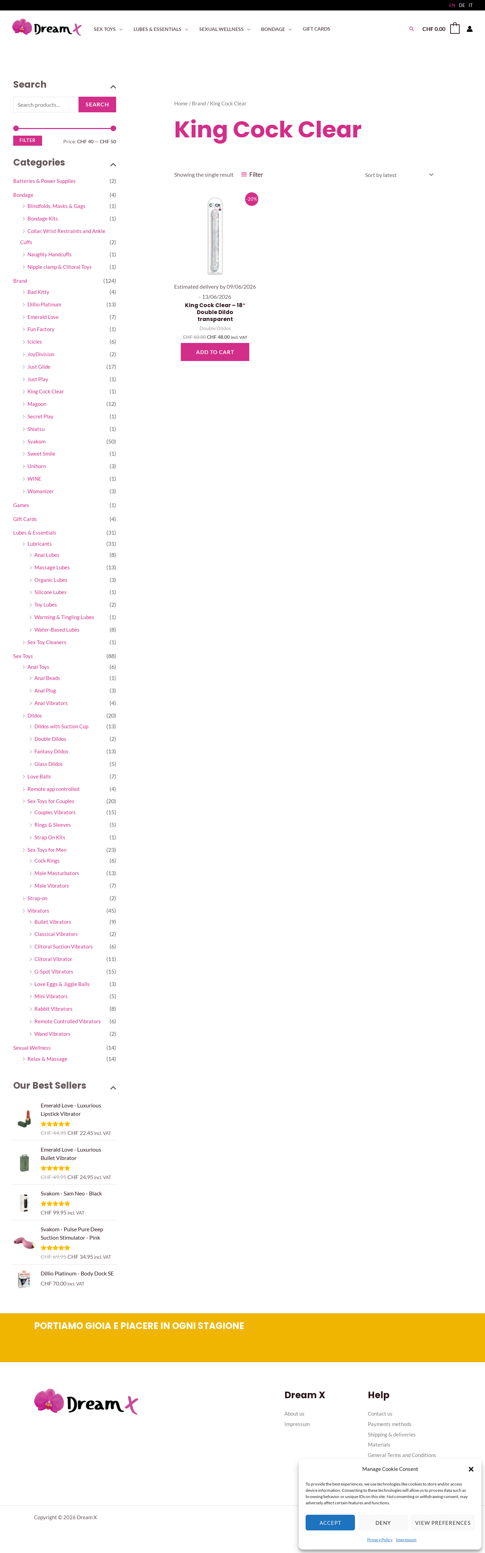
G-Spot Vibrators (55, 975)
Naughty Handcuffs (50, 254)
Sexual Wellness (32, 1052)
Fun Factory (41, 330)
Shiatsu (36, 430)
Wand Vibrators (53, 1038)
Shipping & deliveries (393, 1439)
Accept (330, 1523)
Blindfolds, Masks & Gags (57, 206)
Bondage (23, 195)
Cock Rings (47, 864)
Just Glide (39, 367)
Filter (27, 140)
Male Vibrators (52, 889)
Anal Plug (45, 693)
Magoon (37, 405)
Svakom (36, 442)
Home (181, 103)
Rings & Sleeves (52, 828)
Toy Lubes (46, 606)
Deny (383, 1523)
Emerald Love (43, 317)
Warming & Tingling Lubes (65, 619)
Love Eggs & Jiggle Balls (62, 988)
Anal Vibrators (52, 705)
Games (21, 506)
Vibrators (38, 914)
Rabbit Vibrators (54, 1013)
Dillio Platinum (45, 305)
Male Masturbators (57, 876)
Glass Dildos (49, 766)
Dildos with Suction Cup (63, 729)
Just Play (38, 380)
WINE (34, 480)
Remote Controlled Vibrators (69, 1025)
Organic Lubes (51, 581)
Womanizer (41, 492)
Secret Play (40, 417)
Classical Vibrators (56, 938)
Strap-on (38, 901)
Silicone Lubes (51, 594)
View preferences (443, 1523)
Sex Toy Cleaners (47, 644)
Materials (379, 1450)
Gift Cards (25, 520)
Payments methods (391, 1429)
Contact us (381, 1419)
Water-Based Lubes (57, 632)
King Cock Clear (46, 392)
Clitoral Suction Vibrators (65, 950)
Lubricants (40, 545)
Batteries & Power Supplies (45, 181)
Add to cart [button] (215, 353)
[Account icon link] (470, 29)
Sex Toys (23, 658)
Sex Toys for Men (47, 853)
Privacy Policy (380, 1539)
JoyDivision (41, 355)
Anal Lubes (47, 556)
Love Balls (39, 779)
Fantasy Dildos (52, 754)
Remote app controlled (54, 791)
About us (295, 1419)
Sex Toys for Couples (51, 804)
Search (97, 104)
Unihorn (37, 467)
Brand (20, 281)
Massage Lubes (52, 569)
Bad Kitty (38, 292)
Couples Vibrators (56, 815)
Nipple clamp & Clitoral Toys (61, 267)
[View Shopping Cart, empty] (441, 28)
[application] (118, 29)
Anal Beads (47, 680)
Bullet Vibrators (53, 925)
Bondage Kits (43, 218)
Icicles (34, 342)
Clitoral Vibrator (54, 963)
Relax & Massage (47, 1063)
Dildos (35, 718)
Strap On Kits (50, 840)
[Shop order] (398, 175)
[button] (471, 1469)
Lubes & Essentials (35, 534)
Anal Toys (38, 669)
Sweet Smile (41, 455)
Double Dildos (51, 741)
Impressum (406, 1539)
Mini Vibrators (52, 1000)
